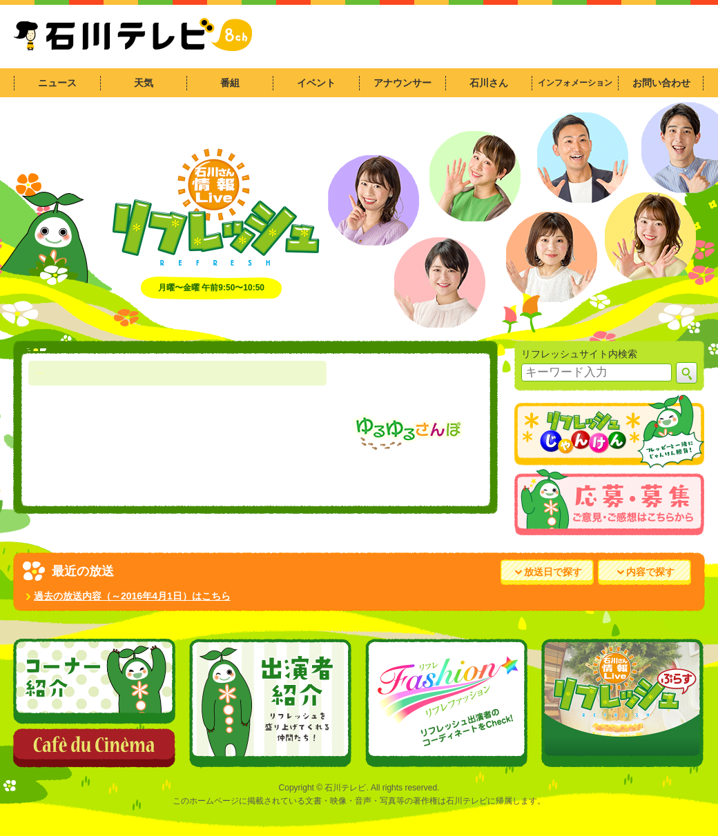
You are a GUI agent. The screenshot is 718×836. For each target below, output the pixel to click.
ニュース (57, 82)
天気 (143, 82)
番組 (230, 82)
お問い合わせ (661, 82)
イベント (316, 82)
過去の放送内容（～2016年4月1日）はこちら (128, 595)
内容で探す (646, 571)
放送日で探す (548, 571)
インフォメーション (575, 83)
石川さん (488, 82)
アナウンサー (402, 82)
